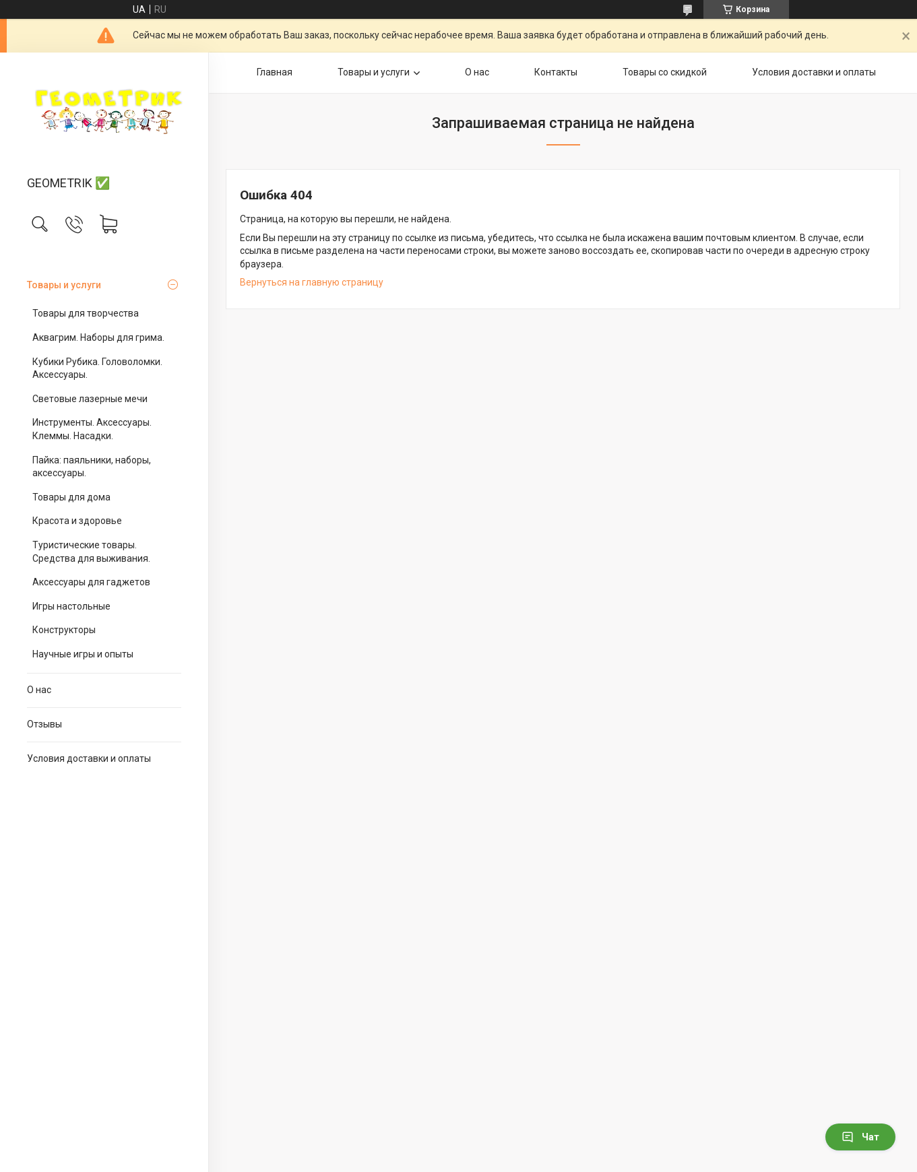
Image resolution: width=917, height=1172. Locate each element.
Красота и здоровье (77, 520)
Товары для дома (71, 497)
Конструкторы (64, 629)
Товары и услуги (64, 285)
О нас (39, 689)
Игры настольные (71, 606)
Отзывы (44, 724)
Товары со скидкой (665, 72)
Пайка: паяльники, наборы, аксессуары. (91, 467)
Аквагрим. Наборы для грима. (98, 337)
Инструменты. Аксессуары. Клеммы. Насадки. (92, 429)
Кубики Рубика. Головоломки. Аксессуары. (97, 368)
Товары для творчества (85, 313)
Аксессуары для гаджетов (91, 582)
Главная (274, 72)
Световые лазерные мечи (90, 398)
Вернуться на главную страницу (311, 282)
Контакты (555, 72)
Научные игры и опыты (82, 654)
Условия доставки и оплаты (89, 758)
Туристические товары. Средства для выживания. (91, 552)
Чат (860, 1137)
